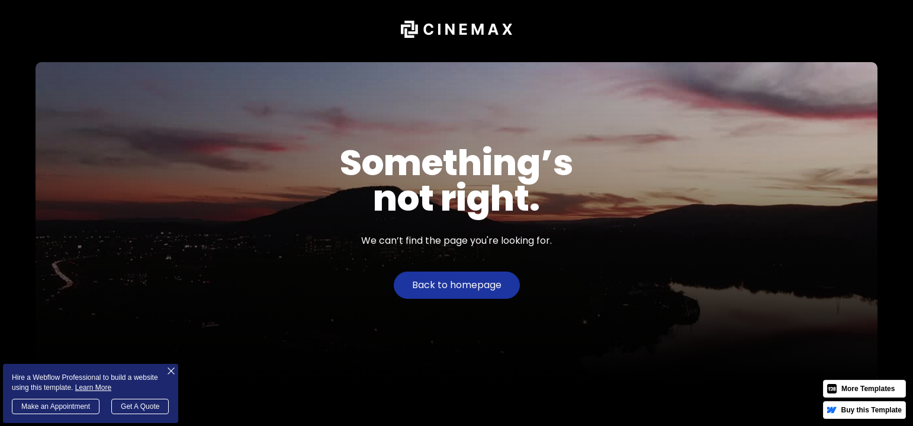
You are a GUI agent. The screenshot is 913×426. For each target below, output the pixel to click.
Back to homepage (456, 285)
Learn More (93, 387)
